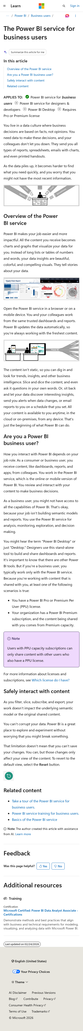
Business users (40, 15)
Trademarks (39, 1011)
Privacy (48, 999)
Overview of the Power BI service (29, 69)
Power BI (20, 15)
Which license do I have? (50, 680)
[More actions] (75, 15)
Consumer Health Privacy (26, 1005)
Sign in (74, 6)
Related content (18, 86)
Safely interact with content (25, 80)
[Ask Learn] (67, 15)
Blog (12, 999)
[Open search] (64, 6)
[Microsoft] (41, 6)
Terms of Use (17, 1011)
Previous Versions (44, 992)
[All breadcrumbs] (7, 15)
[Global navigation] (4, 6)
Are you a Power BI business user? (30, 74)
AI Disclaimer (18, 992)
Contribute (30, 999)
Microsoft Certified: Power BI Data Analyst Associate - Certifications (41, 912)
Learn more (23, 834)
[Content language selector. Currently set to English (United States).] (29, 961)
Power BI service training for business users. (45, 813)
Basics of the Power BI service (34, 819)
